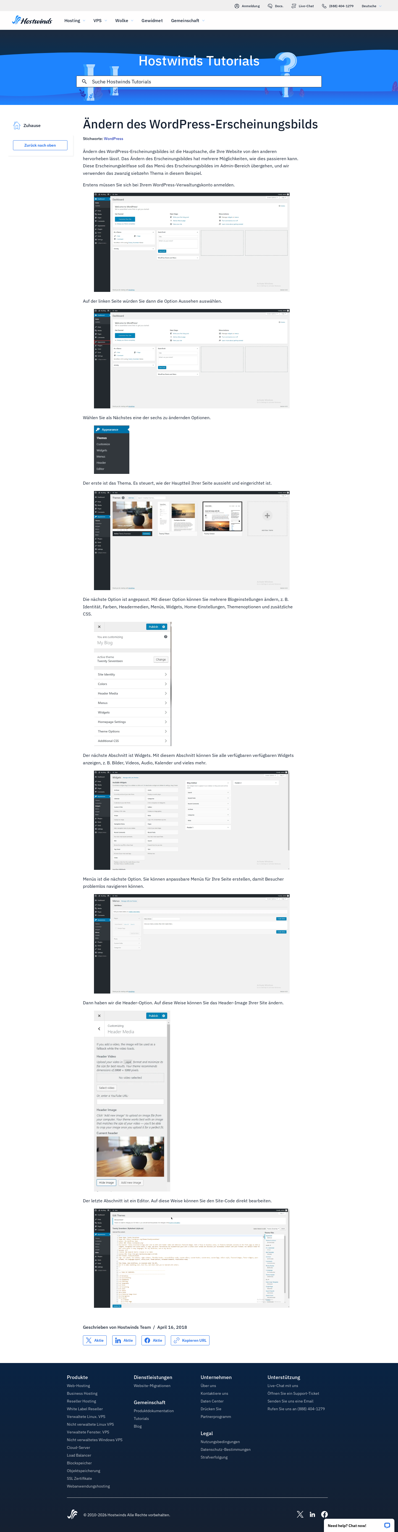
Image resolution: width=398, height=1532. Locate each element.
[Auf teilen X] (95, 1340)
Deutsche (373, 6)
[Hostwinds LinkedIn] (309, 1515)
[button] (359, 1523)
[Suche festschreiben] (84, 81)
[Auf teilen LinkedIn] (124, 1340)
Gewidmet (152, 20)
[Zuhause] (32, 20)
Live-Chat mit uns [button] (283, 1385)
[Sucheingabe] (206, 81)
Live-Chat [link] (303, 6)
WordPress (113, 138)
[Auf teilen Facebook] (153, 1340)
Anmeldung (247, 6)
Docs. (276, 6)
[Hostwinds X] (297, 1515)
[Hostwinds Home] (72, 1515)
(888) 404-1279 (338, 6)
